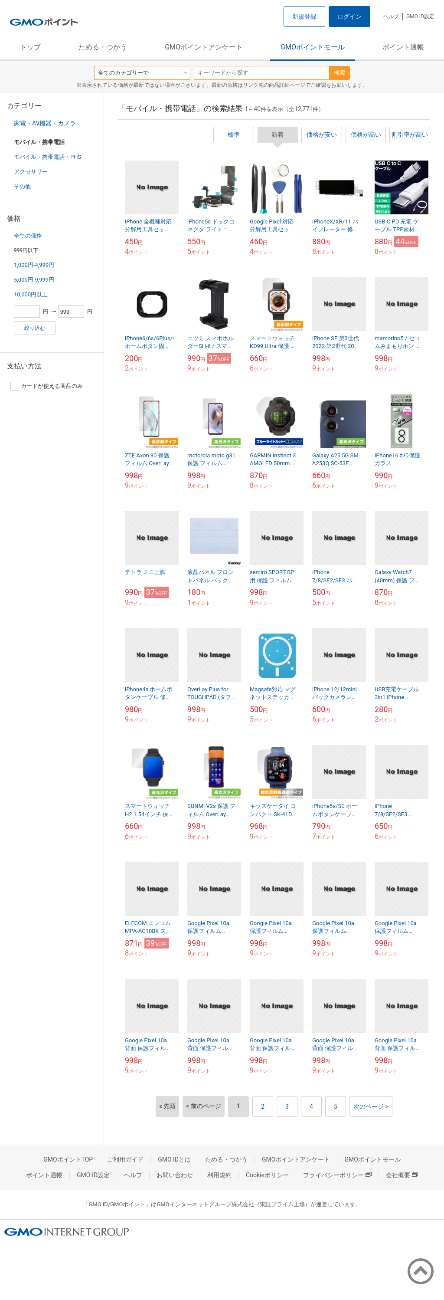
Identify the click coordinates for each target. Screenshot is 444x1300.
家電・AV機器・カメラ (45, 123)
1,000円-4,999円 (34, 265)
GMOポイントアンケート (204, 47)
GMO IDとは (174, 1159)
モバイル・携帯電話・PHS (47, 157)
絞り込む (34, 328)
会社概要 (402, 1175)
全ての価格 (28, 236)
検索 (339, 72)
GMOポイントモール (313, 47)
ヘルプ (391, 16)
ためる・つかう (102, 47)
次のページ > (370, 1106)
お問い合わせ (175, 1175)
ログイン (349, 16)
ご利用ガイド (125, 1159)
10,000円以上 (31, 294)
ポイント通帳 (403, 47)
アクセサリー (31, 171)
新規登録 (304, 16)
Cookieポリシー (267, 1175)
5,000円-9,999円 (34, 279)
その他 (22, 186)
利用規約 (219, 1175)
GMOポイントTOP (68, 1159)
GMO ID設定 (420, 16)
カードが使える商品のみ (46, 386)
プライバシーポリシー (337, 1175)
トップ (30, 47)
